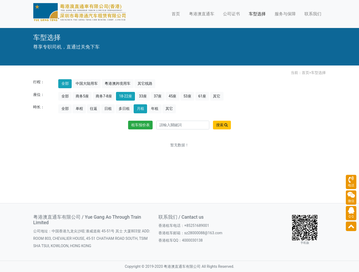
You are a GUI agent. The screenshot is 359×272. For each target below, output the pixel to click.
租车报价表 (140, 125)
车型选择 (257, 13)
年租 (154, 108)
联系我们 (312, 13)
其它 (216, 96)
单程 (79, 108)
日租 (108, 108)
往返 (93, 108)
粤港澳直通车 (201, 13)
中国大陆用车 (87, 83)
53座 (187, 96)
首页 (176, 13)
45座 (173, 96)
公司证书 (231, 13)
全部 (65, 83)
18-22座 (125, 96)
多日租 (124, 108)
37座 (158, 96)
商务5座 (82, 96)
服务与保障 (285, 13)
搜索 (222, 125)
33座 (143, 96)
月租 (140, 108)
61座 (202, 96)
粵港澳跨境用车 (117, 83)
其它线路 (145, 83)
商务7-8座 (104, 96)
